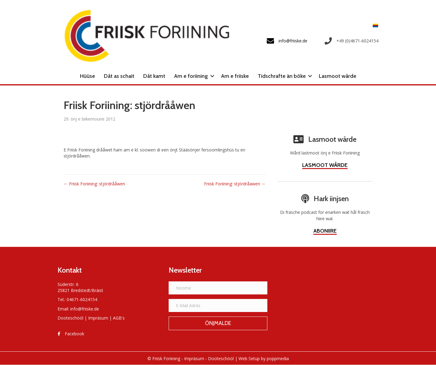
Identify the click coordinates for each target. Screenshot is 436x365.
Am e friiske (235, 76)
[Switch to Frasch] (374, 25)
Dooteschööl (70, 318)
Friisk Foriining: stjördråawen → (235, 184)
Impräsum (98, 318)
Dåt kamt (154, 76)
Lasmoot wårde (337, 76)
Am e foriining (191, 76)
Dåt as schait (119, 76)
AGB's (119, 318)
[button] (212, 76)
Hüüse (87, 76)
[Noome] (218, 287)
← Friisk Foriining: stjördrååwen (94, 184)
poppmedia (278, 358)
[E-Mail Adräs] (218, 305)
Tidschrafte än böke (282, 76)
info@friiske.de (84, 309)
